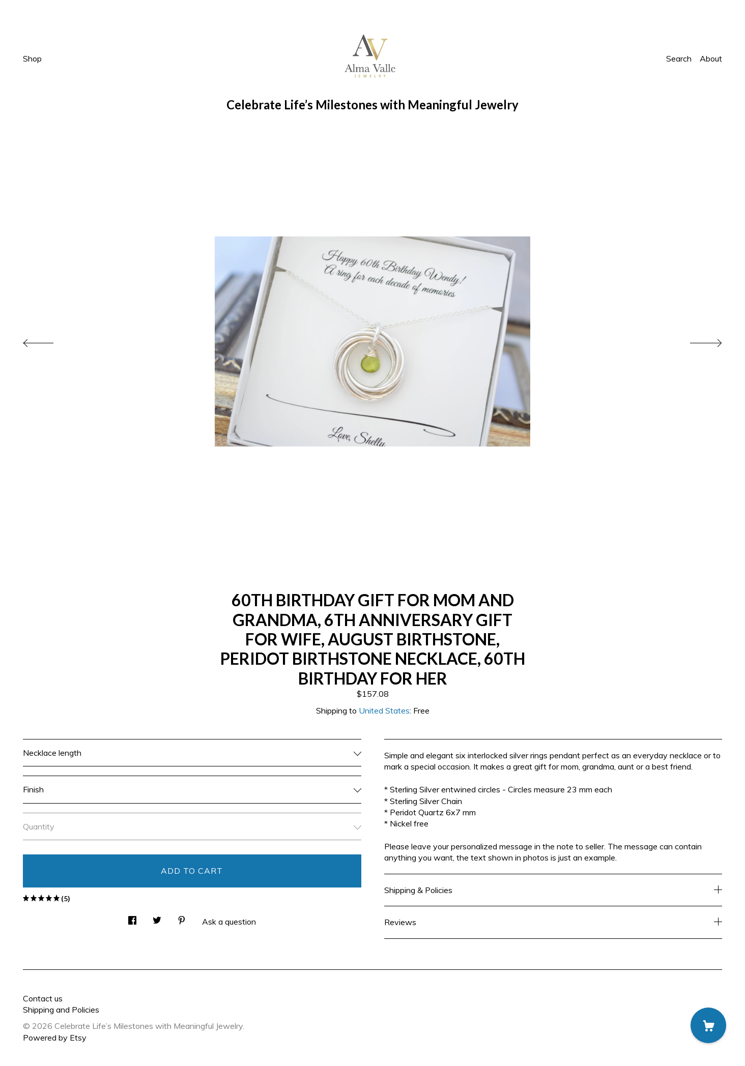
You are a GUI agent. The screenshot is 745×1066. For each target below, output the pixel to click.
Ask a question (229, 921)
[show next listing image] (696, 340)
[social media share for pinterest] (182, 917)
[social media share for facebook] (132, 917)
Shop (32, 58)
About (711, 58)
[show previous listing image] (48, 340)
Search (679, 58)
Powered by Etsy (55, 1037)
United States (384, 710)
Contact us (43, 998)
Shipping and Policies (61, 1009)
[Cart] (708, 1025)
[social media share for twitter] (157, 917)
